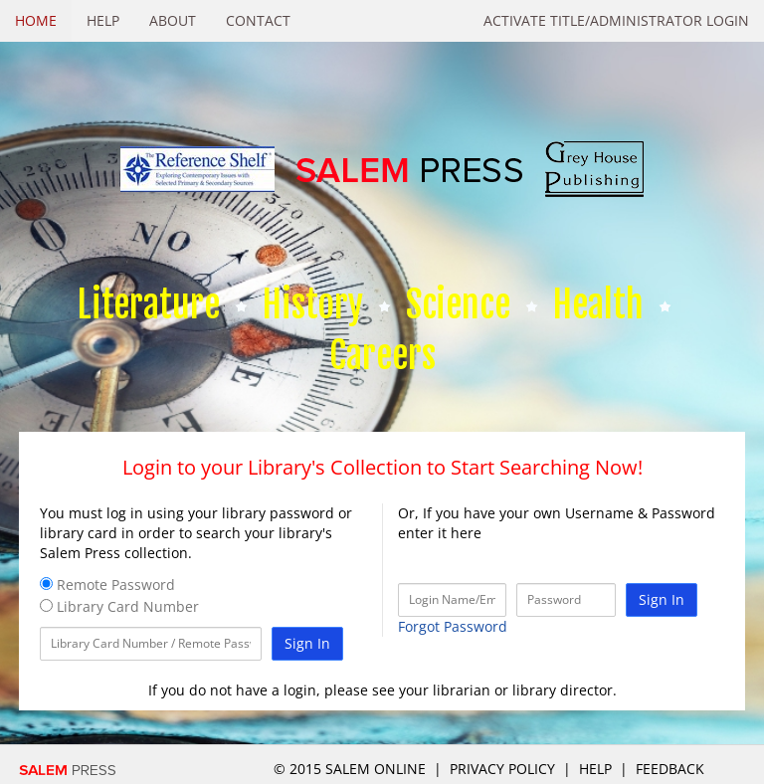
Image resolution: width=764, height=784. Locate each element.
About (172, 20)
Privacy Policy (502, 768)
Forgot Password (452, 626)
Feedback (670, 768)
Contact (258, 20)
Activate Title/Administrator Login (616, 20)
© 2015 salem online (352, 768)
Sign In (307, 643)
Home (36, 20)
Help (103, 20)
